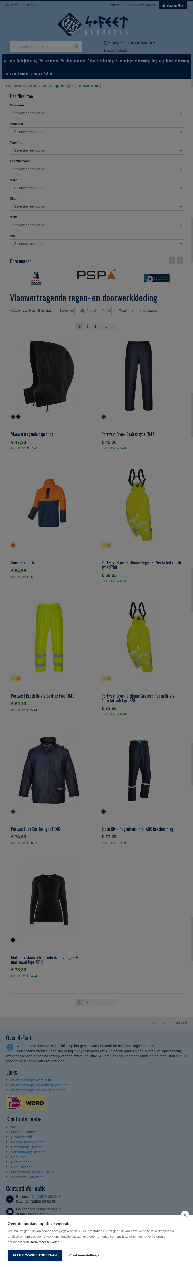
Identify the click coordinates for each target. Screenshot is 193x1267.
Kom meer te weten (45, 1242)
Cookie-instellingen (85, 1255)
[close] (185, 1215)
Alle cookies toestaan (35, 1255)
